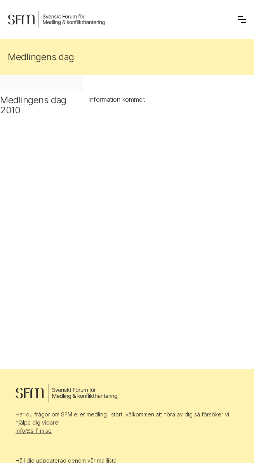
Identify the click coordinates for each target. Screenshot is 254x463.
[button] (242, 19)
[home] (56, 19)
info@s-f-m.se (34, 430)
